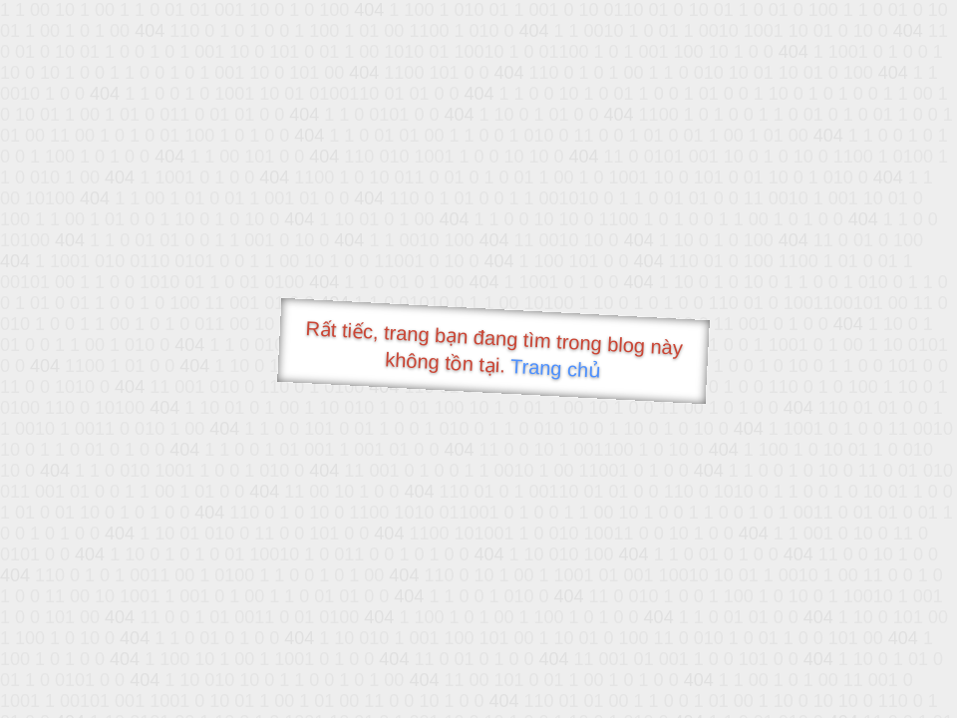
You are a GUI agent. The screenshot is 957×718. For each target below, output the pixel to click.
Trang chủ (555, 368)
